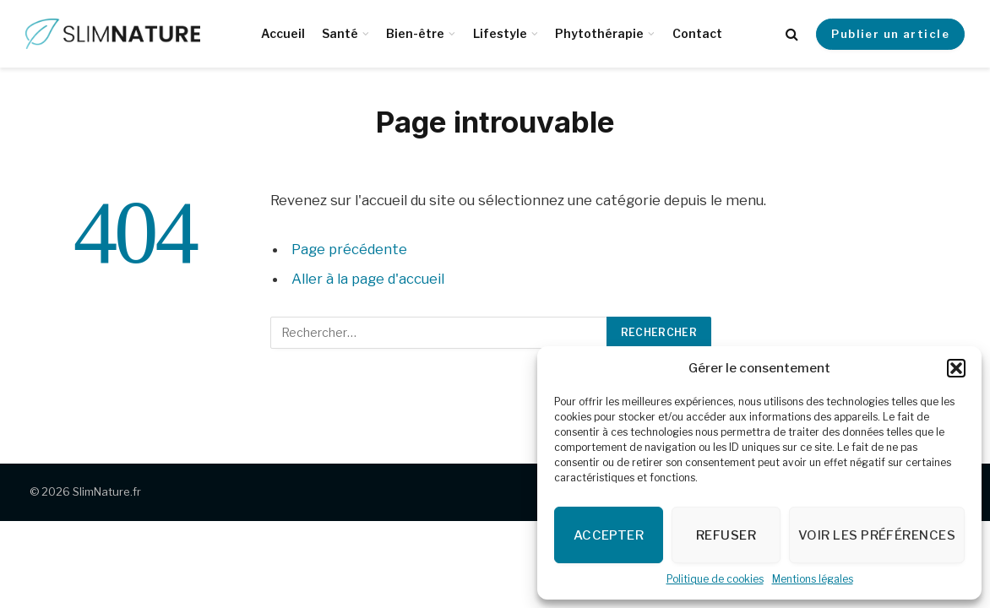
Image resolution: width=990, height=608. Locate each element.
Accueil (283, 33)
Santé (340, 33)
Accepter (609, 535)
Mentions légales (812, 579)
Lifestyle (500, 33)
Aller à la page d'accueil (367, 278)
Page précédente (349, 249)
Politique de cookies (715, 579)
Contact (697, 33)
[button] (956, 368)
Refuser (726, 535)
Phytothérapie (599, 33)
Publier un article (890, 34)
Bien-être (415, 33)
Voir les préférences (876, 535)
